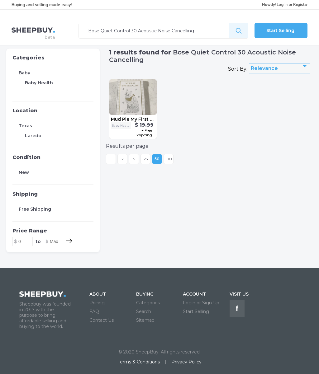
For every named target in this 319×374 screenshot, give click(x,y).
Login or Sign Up (201, 303)
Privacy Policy (186, 362)
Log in (282, 4)
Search (143, 311)
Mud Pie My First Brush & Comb (147, 119)
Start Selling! (281, 30)
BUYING (145, 294)
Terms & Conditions (139, 362)
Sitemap (145, 320)
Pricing (97, 303)
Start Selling (196, 311)
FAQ (94, 311)
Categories (28, 58)
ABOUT (97, 294)
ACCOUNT (194, 294)
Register (300, 4)
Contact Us (101, 320)
